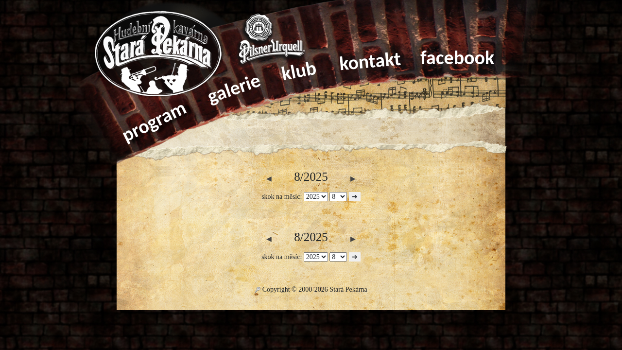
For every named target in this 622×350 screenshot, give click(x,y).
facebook (457, 58)
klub (298, 71)
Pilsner (272, 39)
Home (165, 56)
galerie (233, 88)
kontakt (370, 61)
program (154, 121)
